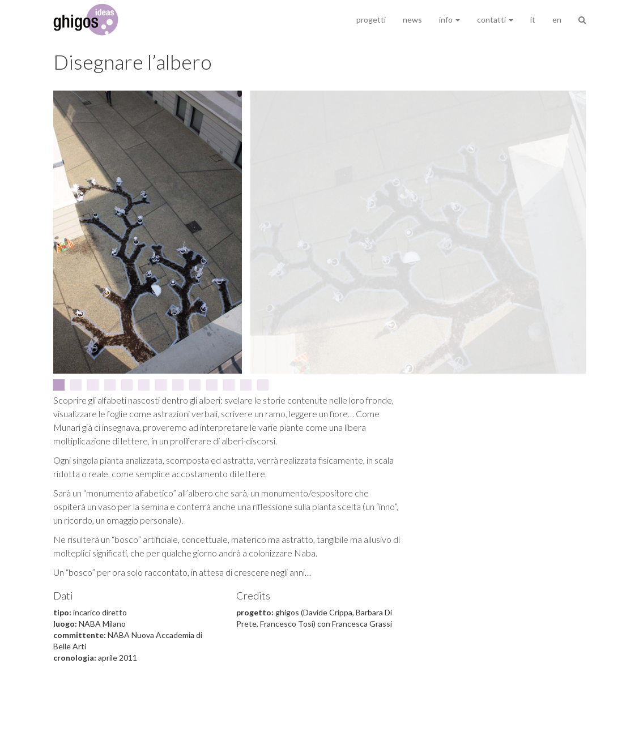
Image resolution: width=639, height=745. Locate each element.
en (556, 19)
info (449, 19)
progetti (371, 19)
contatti (495, 19)
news (412, 19)
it (532, 19)
